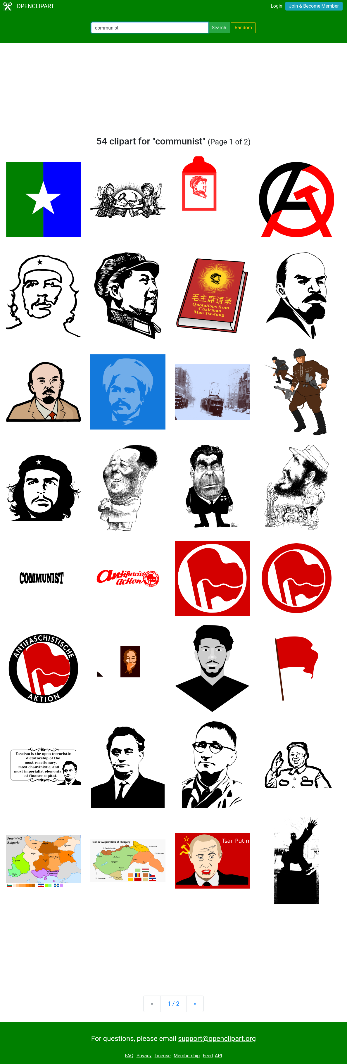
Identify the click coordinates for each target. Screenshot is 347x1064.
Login (276, 6)
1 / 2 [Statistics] (173, 1003)
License (163, 1055)
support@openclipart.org (217, 1038)
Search (219, 27)
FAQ (129, 1055)
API (218, 1055)
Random (243, 27)
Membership (187, 1055)
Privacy (144, 1055)
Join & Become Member (314, 6)
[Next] (195, 1004)
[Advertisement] (173, 92)
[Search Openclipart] (149, 27)
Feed (208, 1055)
